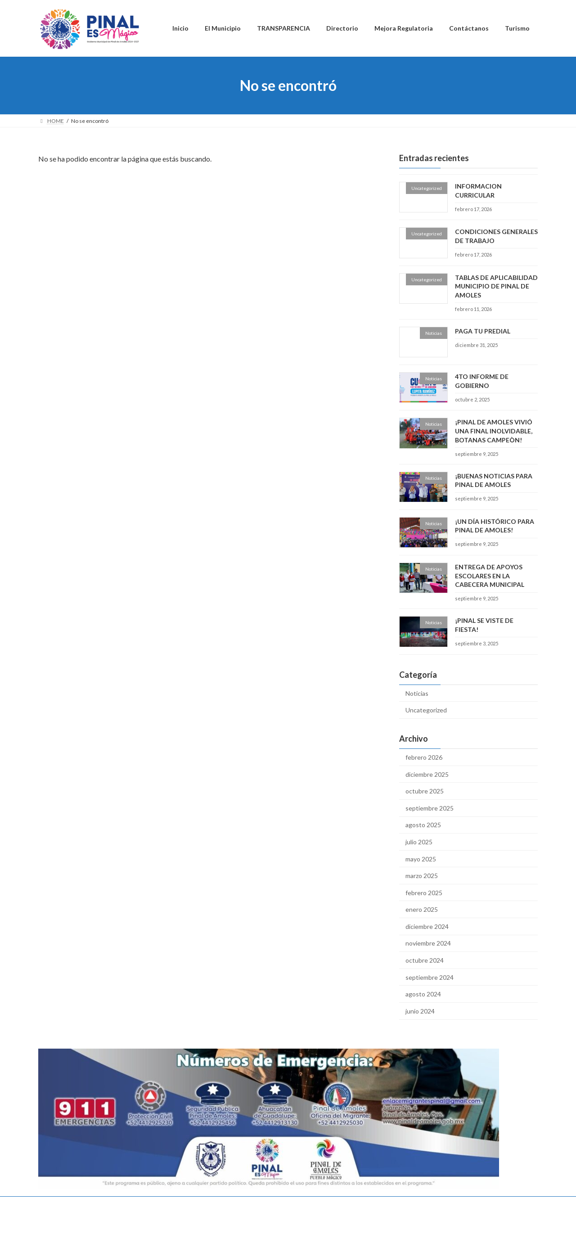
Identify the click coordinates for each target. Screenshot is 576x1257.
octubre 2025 (424, 791)
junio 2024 (420, 1011)
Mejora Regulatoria (249, 1204)
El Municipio (92, 1204)
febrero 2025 (423, 893)
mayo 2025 (420, 859)
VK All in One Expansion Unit (346, 1241)
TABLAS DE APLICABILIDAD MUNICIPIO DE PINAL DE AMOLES (496, 286)
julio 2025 (418, 842)
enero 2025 (421, 909)
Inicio (53, 1204)
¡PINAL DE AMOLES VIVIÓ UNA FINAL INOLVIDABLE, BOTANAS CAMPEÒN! (493, 430)
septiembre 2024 (429, 977)
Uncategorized (426, 710)
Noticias (416, 693)
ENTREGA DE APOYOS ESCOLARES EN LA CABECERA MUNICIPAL (489, 575)
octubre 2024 (424, 960)
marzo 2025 (421, 875)
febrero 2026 (423, 757)
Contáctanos (304, 1204)
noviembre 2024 (428, 943)
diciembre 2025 (427, 774)
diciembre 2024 (427, 926)
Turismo (348, 1204)
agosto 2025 (423, 825)
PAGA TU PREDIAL (482, 331)
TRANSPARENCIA (145, 1204)
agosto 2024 (423, 994)
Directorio (196, 1204)
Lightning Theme (286, 1241)
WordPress (239, 1241)
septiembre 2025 (429, 808)
